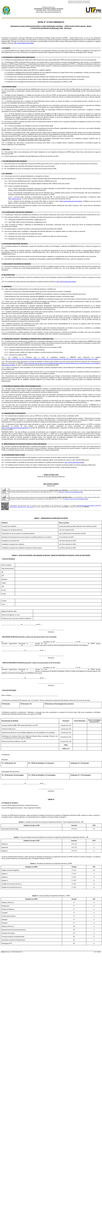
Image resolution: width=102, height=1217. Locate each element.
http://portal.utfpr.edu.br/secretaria (71, 201)
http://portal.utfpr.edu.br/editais (24, 43)
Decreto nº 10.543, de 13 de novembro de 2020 (71, 492)
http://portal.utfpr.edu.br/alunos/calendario (15, 428)
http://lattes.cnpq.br (15, 199)
